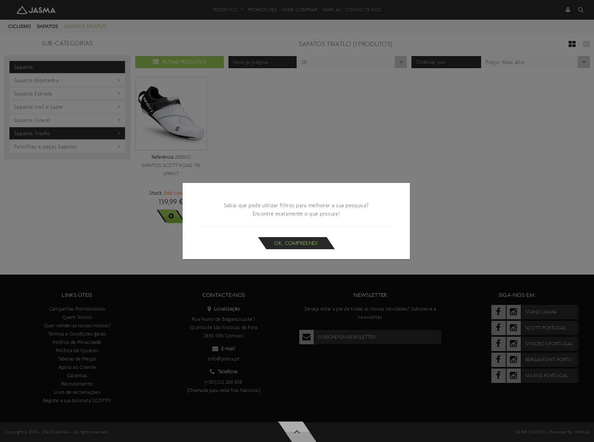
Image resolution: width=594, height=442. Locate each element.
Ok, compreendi (296, 243)
